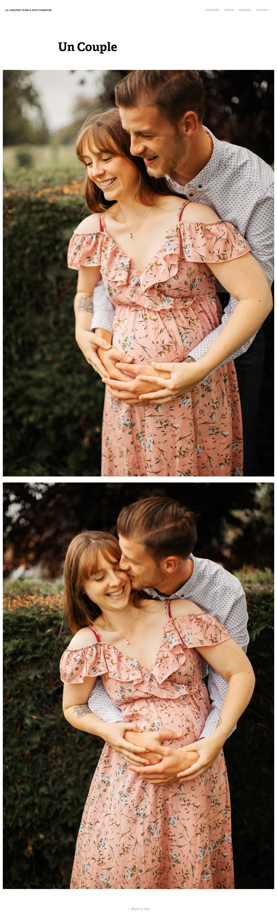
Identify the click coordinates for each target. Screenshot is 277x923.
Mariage (245, 10)
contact (262, 10)
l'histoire (212, 10)
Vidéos (229, 10)
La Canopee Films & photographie (28, 10)
